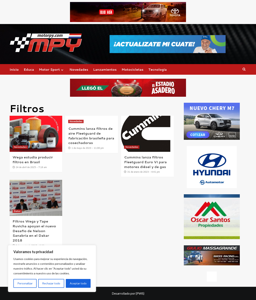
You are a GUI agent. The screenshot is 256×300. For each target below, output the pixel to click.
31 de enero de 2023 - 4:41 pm (143, 171)
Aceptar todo (78, 283)
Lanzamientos (105, 69)
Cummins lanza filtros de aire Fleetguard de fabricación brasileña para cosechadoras (91, 135)
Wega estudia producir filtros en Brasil (33, 159)
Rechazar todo (51, 283)
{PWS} (140, 293)
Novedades (78, 69)
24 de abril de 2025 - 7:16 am (31, 167)
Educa (29, 69)
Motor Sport (51, 69)
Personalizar (25, 283)
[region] (52, 268)
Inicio (14, 69)
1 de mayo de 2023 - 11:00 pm (88, 148)
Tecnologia (157, 69)
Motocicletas (132, 69)
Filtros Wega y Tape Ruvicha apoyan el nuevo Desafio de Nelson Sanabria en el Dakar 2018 (34, 231)
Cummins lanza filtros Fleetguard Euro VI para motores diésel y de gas (145, 162)
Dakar (17, 211)
